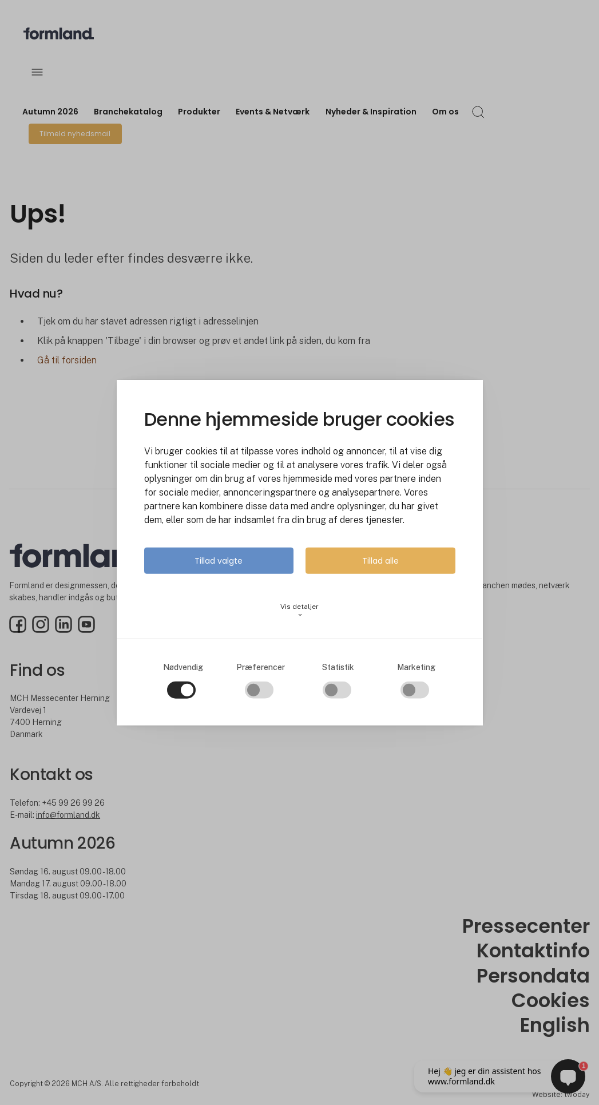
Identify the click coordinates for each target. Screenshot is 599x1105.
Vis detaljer (299, 609)
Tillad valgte (219, 560)
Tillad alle (380, 560)
